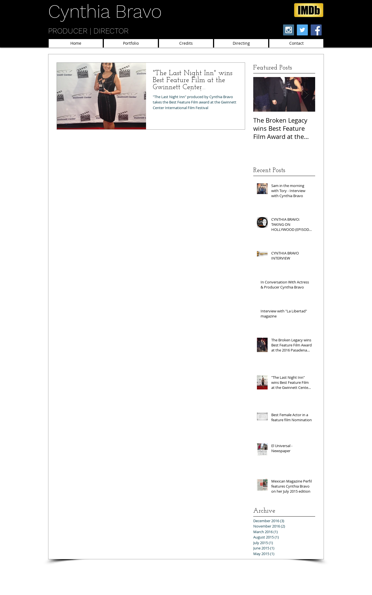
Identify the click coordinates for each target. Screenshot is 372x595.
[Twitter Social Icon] (302, 29)
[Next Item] (306, 94)
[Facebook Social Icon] (316, 29)
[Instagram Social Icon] (288, 29)
